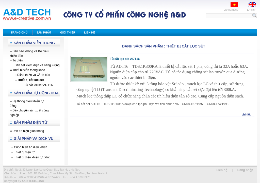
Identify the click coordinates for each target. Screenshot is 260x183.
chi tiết (246, 114)
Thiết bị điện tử (24, 152)
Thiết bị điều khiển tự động (32, 157)
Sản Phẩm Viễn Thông (34, 43)
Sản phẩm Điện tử (30, 123)
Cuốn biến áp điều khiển (30, 147)
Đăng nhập (245, 170)
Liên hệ (221, 170)
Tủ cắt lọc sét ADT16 (125, 59)
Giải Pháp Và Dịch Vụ (33, 139)
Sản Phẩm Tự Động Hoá (36, 93)
